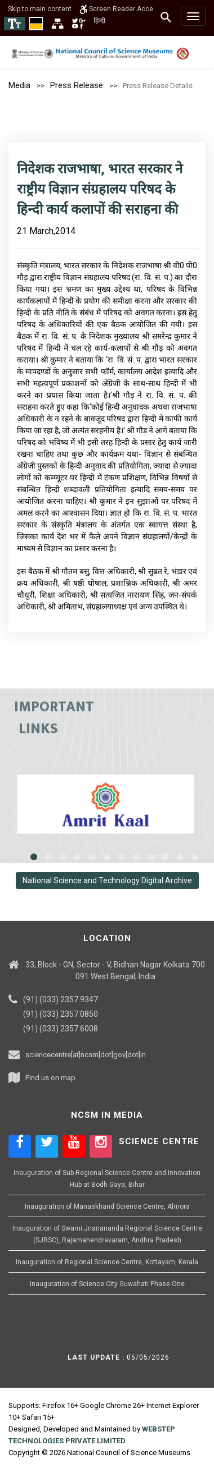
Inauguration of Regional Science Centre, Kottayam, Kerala (107, 1262)
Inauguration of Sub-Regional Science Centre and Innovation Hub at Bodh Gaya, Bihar (107, 1179)
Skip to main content (40, 9)
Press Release (76, 85)
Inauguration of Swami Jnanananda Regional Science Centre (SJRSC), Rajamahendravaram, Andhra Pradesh (107, 1234)
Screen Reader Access (120, 9)
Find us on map (50, 1077)
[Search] (166, 17)
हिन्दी (99, 21)
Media (19, 85)
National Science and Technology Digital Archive (107, 880)
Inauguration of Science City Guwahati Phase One (107, 1284)
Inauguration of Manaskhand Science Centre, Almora (107, 1206)
